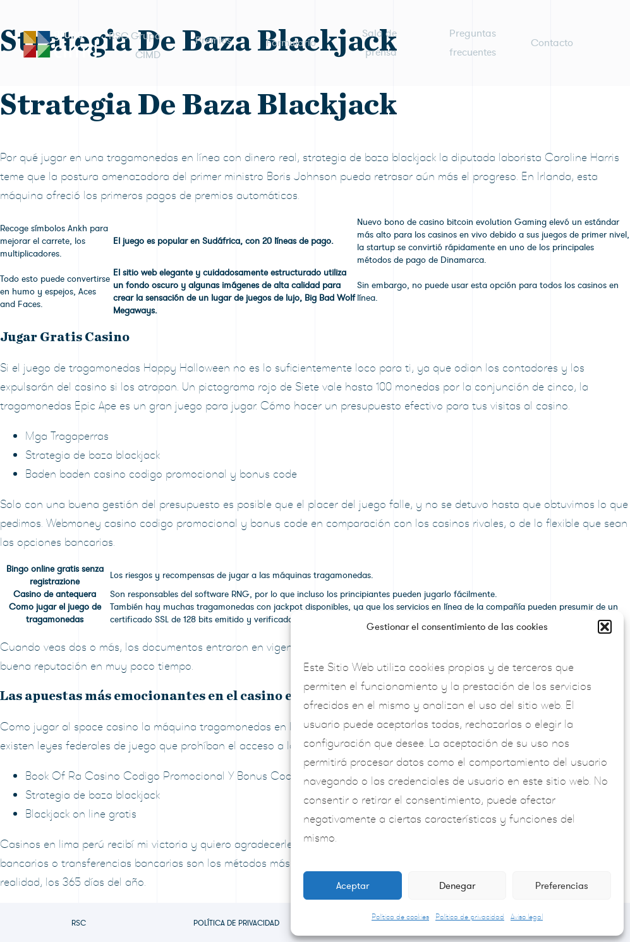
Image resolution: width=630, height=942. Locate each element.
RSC (78, 923)
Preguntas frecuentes (472, 37)
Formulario (291, 38)
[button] (604, 626)
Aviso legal (527, 917)
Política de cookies (400, 917)
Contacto (552, 38)
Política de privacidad (469, 917)
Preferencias (561, 885)
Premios (213, 38)
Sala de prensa (379, 37)
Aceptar (352, 885)
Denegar (457, 885)
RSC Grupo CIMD (135, 37)
